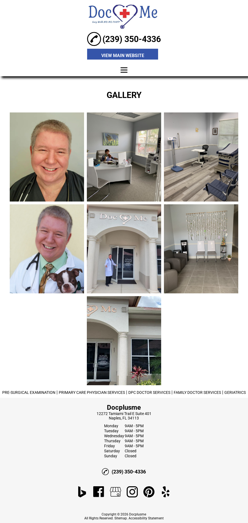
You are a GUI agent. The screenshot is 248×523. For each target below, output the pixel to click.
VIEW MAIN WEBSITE (122, 55)
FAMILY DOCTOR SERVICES (197, 392)
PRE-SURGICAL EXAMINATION (28, 392)
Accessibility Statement (146, 518)
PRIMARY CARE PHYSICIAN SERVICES (92, 392)
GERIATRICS (235, 392)
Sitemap (120, 518)
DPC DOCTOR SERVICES (149, 392)
